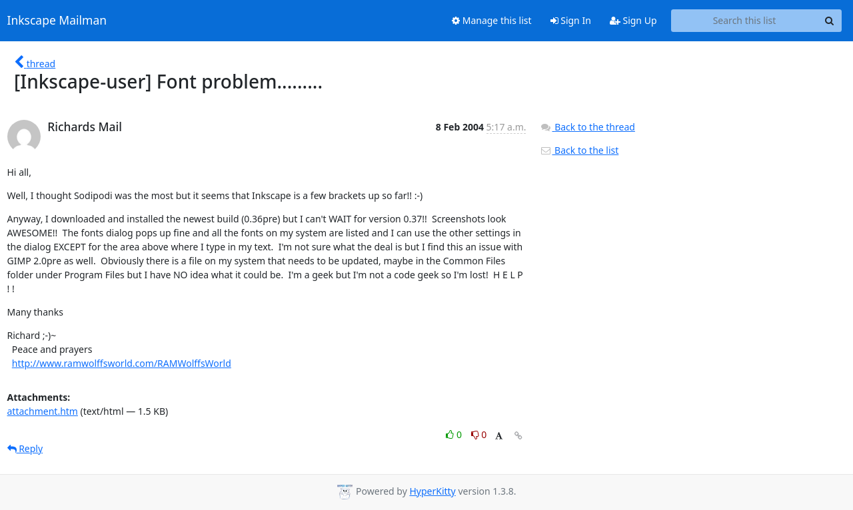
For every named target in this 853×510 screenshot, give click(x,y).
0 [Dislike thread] (479, 434)
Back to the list (579, 150)
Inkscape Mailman (57, 21)
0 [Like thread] (455, 434)
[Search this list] (744, 20)
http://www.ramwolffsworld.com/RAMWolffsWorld (121, 363)
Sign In (570, 20)
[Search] (830, 20)
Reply (25, 448)
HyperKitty (432, 491)
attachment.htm (42, 411)
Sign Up (633, 20)
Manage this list (492, 20)
